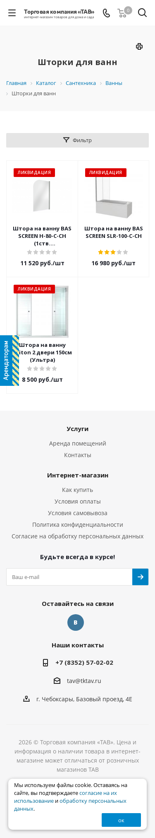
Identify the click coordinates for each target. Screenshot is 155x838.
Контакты (77, 455)
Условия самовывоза (77, 513)
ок (121, 820)
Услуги (77, 428)
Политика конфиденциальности (77, 524)
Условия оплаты (78, 501)
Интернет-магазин (77, 475)
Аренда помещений (77, 443)
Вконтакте (75, 622)
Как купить (77, 490)
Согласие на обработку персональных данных (77, 536)
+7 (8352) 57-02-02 (84, 662)
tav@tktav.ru (84, 681)
